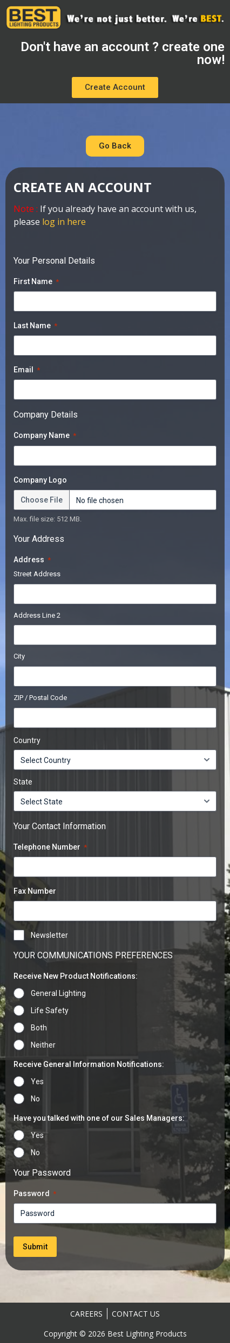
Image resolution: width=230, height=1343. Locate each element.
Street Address (36, 574)
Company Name (44, 436)
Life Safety (50, 1010)
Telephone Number (50, 847)
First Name (36, 282)
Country (26, 740)
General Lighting (58, 993)
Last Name (35, 326)
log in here (64, 222)
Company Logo (40, 480)
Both (39, 1027)
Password (34, 1194)
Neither (43, 1045)
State (22, 782)
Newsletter (49, 935)
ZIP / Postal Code (40, 698)
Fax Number (34, 891)
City (19, 656)
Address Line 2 (36, 615)
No (35, 1098)
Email (26, 370)
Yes (37, 1081)
